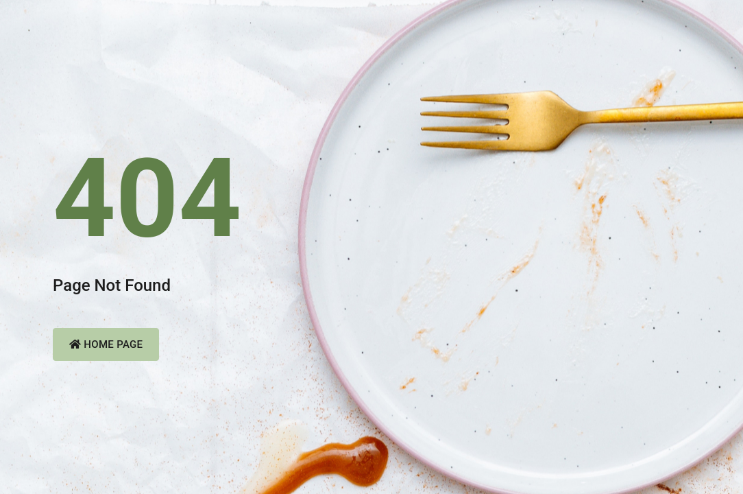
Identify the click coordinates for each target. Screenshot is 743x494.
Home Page (106, 344)
